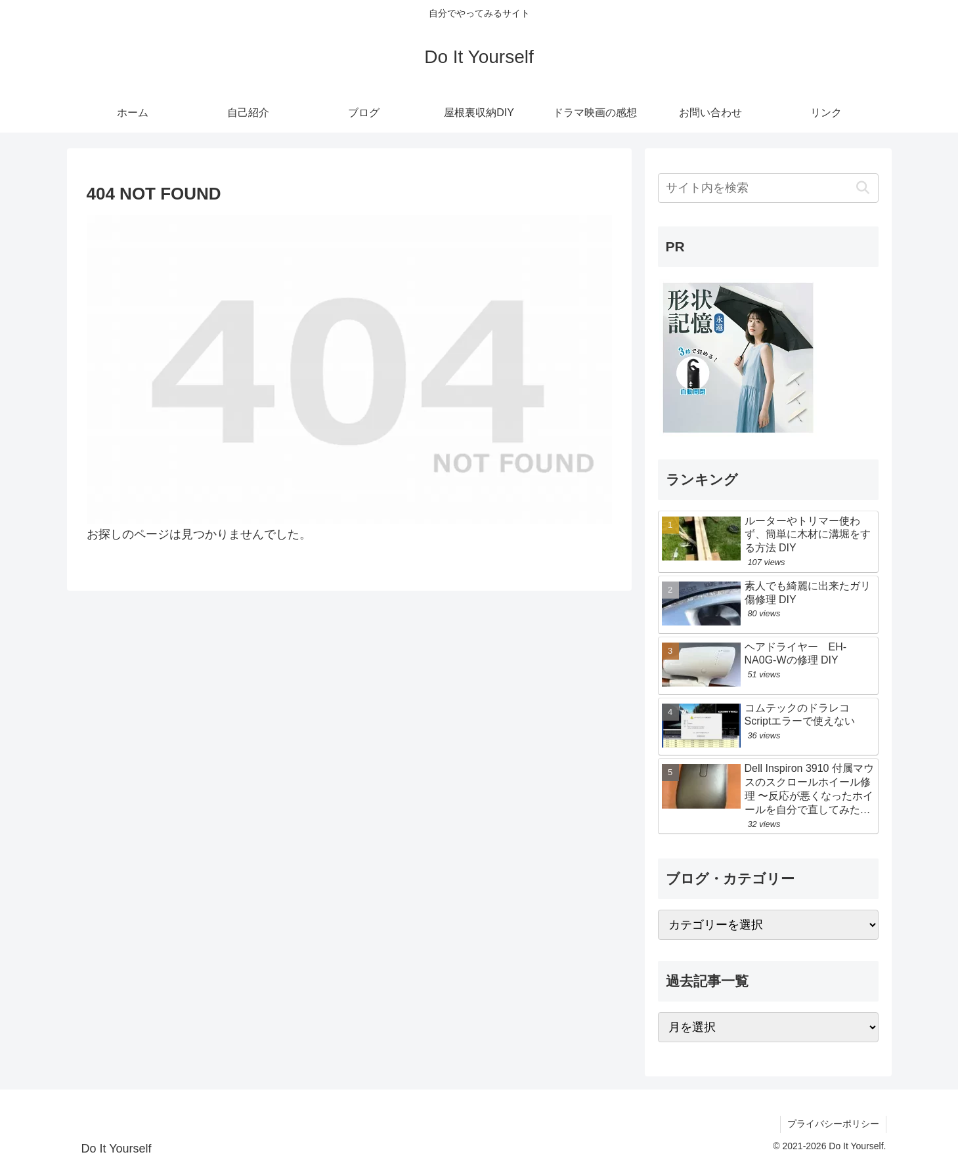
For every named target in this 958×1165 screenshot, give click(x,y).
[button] (863, 188)
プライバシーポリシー (833, 1123)
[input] (768, 188)
